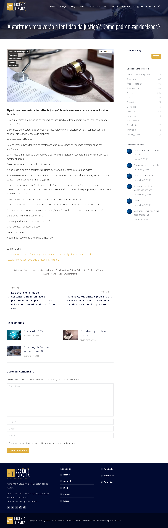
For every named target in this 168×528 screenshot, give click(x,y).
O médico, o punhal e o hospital (93, 333)
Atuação (67, 481)
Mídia (66, 500)
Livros (66, 494)
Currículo (108, 469)
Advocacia (13, 55)
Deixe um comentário (68, 274)
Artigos (12, 62)
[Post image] (14, 335)
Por (96, 270)
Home (66, 474)
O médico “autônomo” (144, 175)
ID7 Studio (116, 520)
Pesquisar (156, 56)
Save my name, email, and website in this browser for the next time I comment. (42, 443)
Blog (65, 487)
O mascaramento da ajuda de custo (146, 152)
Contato (108, 482)
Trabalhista (13, 66)
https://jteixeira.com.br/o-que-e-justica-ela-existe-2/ (33, 259)
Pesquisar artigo (134, 50)
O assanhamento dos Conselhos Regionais (144, 188)
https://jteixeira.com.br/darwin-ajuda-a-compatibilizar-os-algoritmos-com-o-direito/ (50, 254)
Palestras (109, 475)
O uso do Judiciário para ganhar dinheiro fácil (36, 349)
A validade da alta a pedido (146, 165)
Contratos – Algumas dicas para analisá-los (146, 212)
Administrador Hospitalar (18, 52)
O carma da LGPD (33, 331)
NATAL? (137, 200)
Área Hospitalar (15, 59)
